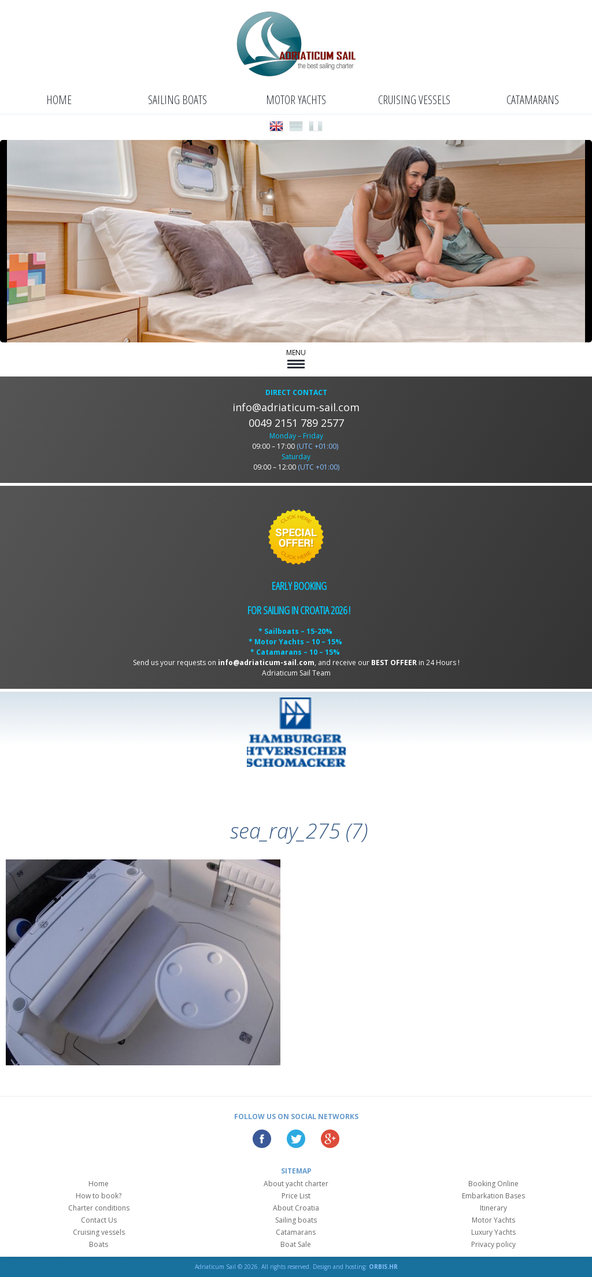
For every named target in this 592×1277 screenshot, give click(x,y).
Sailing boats (177, 100)
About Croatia (296, 1208)
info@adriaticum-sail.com (296, 407)
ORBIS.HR (383, 1267)
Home (59, 100)
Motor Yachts (296, 100)
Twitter (296, 1139)
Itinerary (493, 1208)
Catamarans (532, 100)
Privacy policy (493, 1244)
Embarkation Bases (493, 1196)
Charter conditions (99, 1208)
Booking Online (493, 1184)
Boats (98, 1244)
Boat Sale (295, 1244)
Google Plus (330, 1139)
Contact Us (99, 1220)
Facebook (262, 1139)
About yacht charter (296, 1184)
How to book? (98, 1196)
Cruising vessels (414, 100)
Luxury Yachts (493, 1232)
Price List (296, 1196)
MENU (296, 358)
